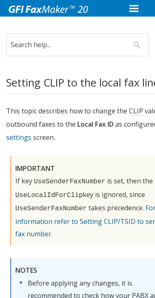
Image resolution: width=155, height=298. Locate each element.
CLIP (142, 110)
